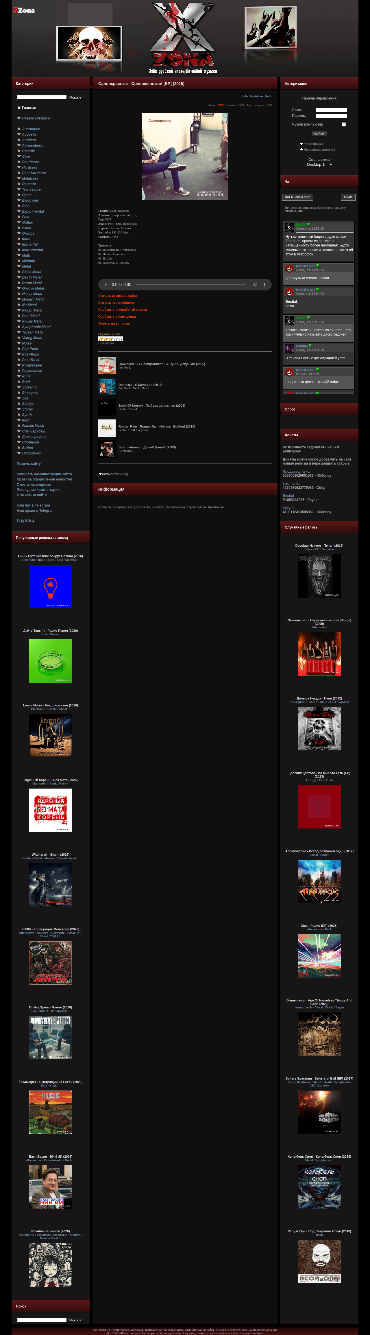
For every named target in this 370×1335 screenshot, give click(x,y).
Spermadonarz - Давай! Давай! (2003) (147, 447)
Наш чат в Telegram (33, 505)
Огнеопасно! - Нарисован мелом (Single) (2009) (319, 621)
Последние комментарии (38, 490)
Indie (245, 96)
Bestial (288, 496)
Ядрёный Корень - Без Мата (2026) (50, 780)
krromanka (291, 484)
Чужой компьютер (307, 124)
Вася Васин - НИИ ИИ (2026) (51, 1156)
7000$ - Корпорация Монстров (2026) (50, 929)
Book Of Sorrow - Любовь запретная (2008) (152, 405)
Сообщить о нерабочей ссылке (123, 309)
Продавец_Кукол (297, 471)
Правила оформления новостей (44, 479)
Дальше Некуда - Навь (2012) (319, 698)
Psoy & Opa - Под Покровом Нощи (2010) (319, 1231)
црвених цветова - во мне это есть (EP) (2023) (319, 774)
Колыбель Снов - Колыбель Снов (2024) (319, 1156)
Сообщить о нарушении (117, 316)
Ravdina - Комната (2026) (50, 1231)
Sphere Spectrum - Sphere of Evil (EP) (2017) (319, 1078)
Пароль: (299, 116)
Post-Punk (256, 96)
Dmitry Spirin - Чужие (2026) (50, 1007)
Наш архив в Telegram (35, 511)
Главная (29, 108)
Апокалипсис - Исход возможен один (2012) (319, 851)
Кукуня (289, 508)
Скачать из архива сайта (117, 295)
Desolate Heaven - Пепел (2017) (319, 545)
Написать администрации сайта (44, 474)
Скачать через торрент (116, 302)
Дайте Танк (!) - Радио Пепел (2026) (50, 630)
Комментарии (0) (113, 474)
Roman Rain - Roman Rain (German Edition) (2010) (157, 426)
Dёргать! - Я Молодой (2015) (140, 384)
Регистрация (314, 144)
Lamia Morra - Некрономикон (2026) (50, 705)
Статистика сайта (32, 495)
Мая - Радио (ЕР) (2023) (319, 925)
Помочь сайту (29, 464)
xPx (221, 105)
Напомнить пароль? (320, 149)
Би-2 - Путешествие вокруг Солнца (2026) (50, 556)
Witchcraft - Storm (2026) (50, 854)
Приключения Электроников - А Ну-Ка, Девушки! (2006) (162, 364)
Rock (268, 96)
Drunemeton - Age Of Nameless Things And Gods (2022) (319, 1002)
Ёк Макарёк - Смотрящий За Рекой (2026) (51, 1082)
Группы (25, 520)
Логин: (298, 110)
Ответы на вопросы (34, 485)
